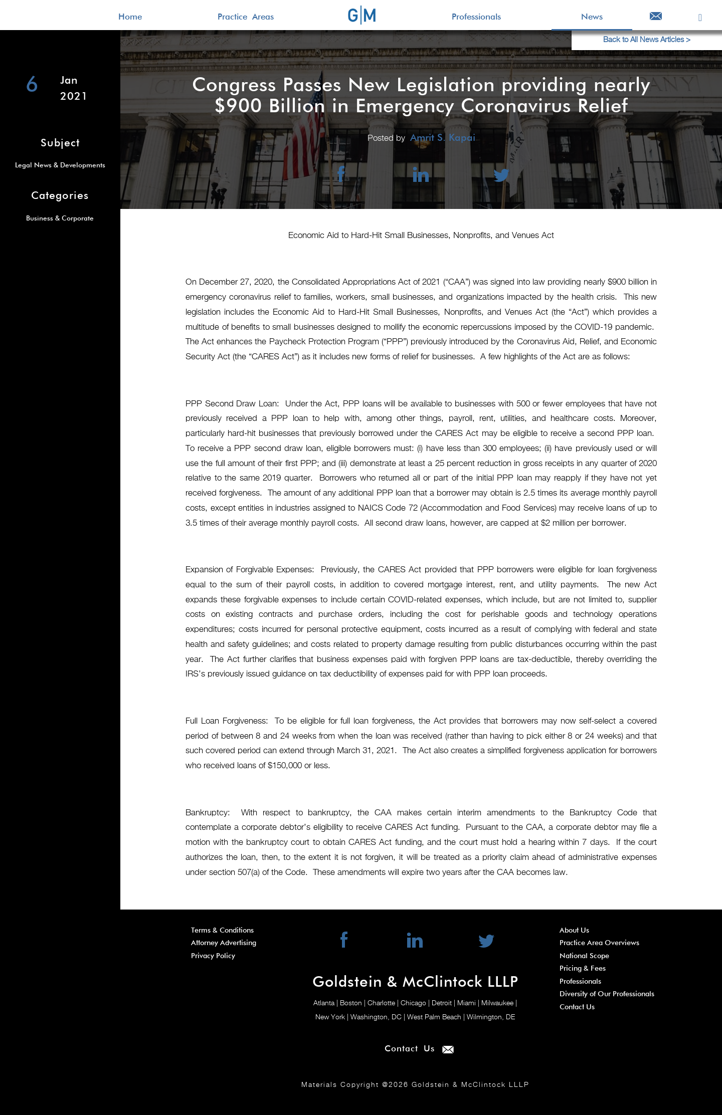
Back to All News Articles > (646, 40)
